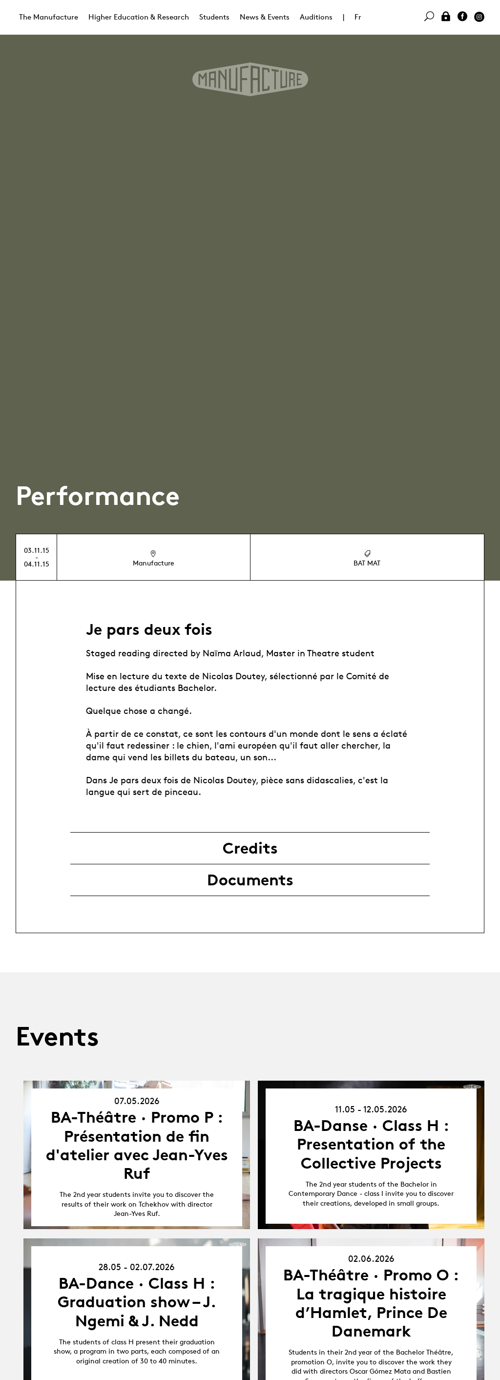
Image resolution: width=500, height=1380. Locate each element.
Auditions (316, 16)
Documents (250, 880)
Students (214, 16)
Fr (357, 16)
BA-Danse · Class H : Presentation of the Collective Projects (371, 1144)
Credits (250, 848)
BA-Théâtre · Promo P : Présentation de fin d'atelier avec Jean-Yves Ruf (137, 1145)
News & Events (265, 16)
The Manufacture (48, 16)
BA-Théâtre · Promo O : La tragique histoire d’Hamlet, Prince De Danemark (371, 1303)
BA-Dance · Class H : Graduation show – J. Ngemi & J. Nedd (137, 1302)
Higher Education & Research (138, 16)
